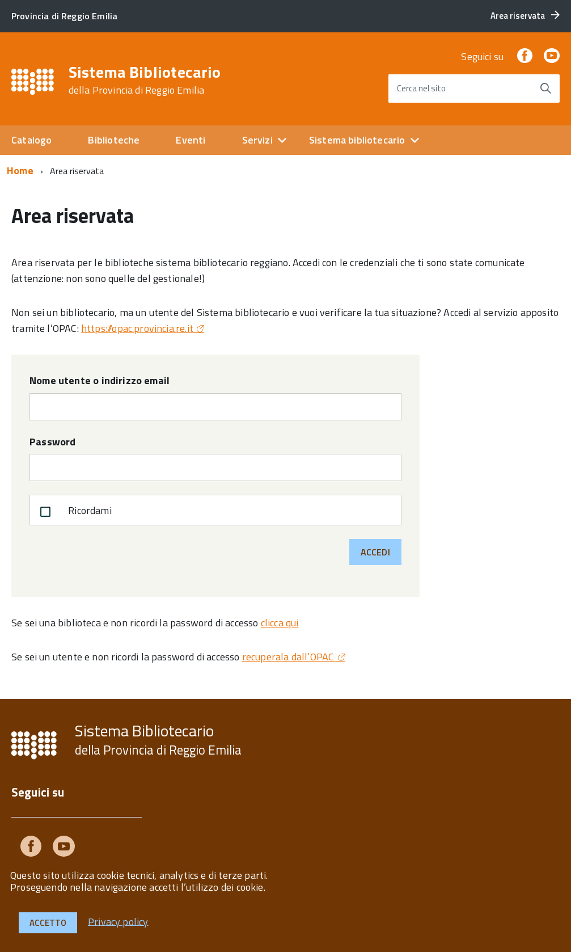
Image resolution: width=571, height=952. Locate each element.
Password (52, 441)
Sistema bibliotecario (357, 140)
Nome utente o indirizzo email (99, 380)
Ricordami (73, 512)
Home (20, 170)
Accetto (47, 922)
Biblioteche (113, 140)
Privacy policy (118, 921)
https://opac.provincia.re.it (137, 328)
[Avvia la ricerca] (545, 88)
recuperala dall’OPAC (288, 656)
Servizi (257, 140)
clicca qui (280, 622)
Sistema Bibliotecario (145, 80)
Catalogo (31, 140)
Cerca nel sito (421, 88)
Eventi (190, 140)
